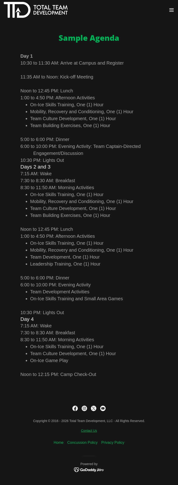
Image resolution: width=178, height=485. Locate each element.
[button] (171, 10)
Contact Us (89, 430)
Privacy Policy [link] (112, 442)
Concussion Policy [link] (82, 442)
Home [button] (59, 442)
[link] (36, 10)
